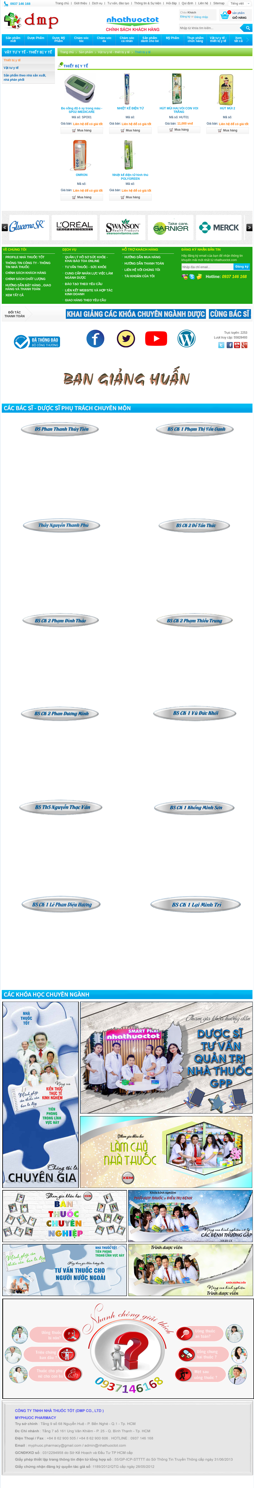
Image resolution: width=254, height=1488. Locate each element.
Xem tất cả (15, 295)
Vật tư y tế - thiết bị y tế (114, 52)
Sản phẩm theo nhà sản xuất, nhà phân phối (25, 78)
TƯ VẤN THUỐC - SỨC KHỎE (86, 267)
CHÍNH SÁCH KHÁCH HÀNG (26, 273)
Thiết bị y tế (12, 60)
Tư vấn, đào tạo (118, 3)
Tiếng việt (237, 3)
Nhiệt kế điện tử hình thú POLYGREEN (130, 176)
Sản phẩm (86, 52)
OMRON (82, 175)
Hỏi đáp (171, 3)
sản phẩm (238, 12)
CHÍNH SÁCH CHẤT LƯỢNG (26, 279)
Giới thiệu (80, 3)
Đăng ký (185, 16)
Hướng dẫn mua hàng (143, 257)
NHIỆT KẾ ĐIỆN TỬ (130, 108)
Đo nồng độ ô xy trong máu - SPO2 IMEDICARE (81, 110)
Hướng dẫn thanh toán (144, 263)
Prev (5, 227)
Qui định (187, 3)
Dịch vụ (97, 3)
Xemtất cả (239, 39)
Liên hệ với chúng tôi (142, 270)
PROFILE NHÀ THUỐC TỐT (25, 257)
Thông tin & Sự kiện (147, 3)
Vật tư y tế (11, 68)
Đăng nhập (201, 16)
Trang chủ (62, 3)
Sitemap (218, 3)
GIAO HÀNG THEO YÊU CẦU (85, 300)
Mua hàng (81, 131)
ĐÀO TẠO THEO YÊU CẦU (84, 284)
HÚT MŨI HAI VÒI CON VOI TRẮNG (179, 110)
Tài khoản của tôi (140, 276)
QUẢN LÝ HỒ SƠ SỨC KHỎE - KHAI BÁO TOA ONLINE (86, 259)
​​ (194, 520)
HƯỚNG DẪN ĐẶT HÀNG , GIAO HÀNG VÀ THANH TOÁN (28, 287)
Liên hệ (203, 3)
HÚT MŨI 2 (227, 108)
